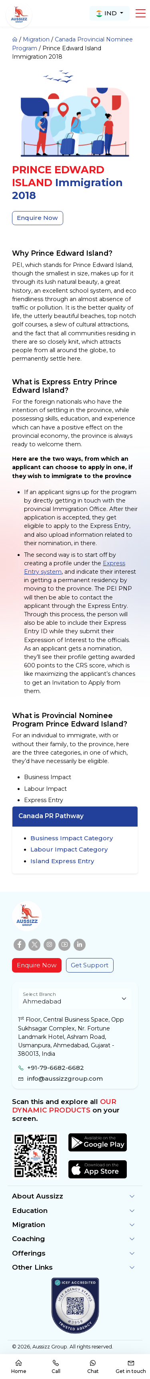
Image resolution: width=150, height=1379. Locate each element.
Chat (93, 1366)
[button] (141, 13)
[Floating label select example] (75, 999)
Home (18, 1366)
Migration (36, 39)
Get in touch (131, 1366)
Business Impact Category (71, 838)
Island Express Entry (62, 861)
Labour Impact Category (69, 849)
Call (56, 1366)
